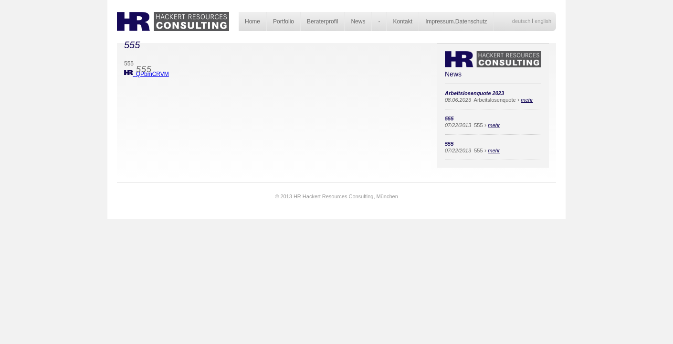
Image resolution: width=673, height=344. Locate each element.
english (543, 21)
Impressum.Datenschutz (456, 21)
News (358, 21)
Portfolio (283, 21)
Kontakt (402, 21)
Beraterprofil (322, 21)
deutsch (521, 21)
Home (252, 21)
